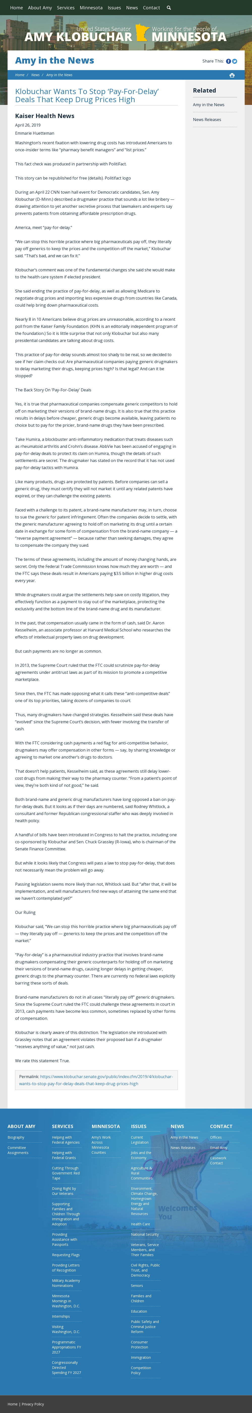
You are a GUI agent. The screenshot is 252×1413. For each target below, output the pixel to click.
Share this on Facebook (228, 61)
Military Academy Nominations (66, 1283)
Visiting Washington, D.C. (66, 1329)
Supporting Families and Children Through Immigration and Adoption (66, 1213)
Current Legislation (140, 1140)
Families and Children (141, 1298)
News (132, 8)
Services (66, 8)
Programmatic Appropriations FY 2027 (66, 1347)
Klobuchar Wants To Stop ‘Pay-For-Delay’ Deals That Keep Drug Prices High (87, 95)
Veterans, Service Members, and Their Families (145, 1249)
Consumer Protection (139, 1344)
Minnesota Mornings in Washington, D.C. (66, 1300)
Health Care (140, 1224)
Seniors (137, 1285)
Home (16, 8)
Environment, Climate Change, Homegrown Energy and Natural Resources (144, 1201)
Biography (16, 1137)
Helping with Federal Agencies (66, 1140)
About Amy (40, 8)
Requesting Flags (66, 1254)
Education (139, 1311)
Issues (114, 8)
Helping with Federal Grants (64, 1155)
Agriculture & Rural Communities (142, 1173)
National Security (145, 1234)
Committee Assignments (18, 1150)
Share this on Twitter (234, 61)
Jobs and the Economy (141, 1155)
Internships (61, 1316)
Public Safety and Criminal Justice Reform (145, 1326)
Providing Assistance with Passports (64, 1239)
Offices (216, 1137)
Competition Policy (141, 1370)
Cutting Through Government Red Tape (66, 1173)
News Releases (207, 119)
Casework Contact (218, 1160)
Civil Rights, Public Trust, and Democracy (145, 1270)
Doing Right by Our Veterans (64, 1191)
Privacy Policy (33, 1404)
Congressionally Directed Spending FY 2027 (66, 1367)
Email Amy (218, 1147)
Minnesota (91, 8)
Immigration (141, 1357)
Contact (151, 8)
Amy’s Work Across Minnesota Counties (101, 1145)
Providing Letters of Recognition (66, 1268)
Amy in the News (54, 60)
